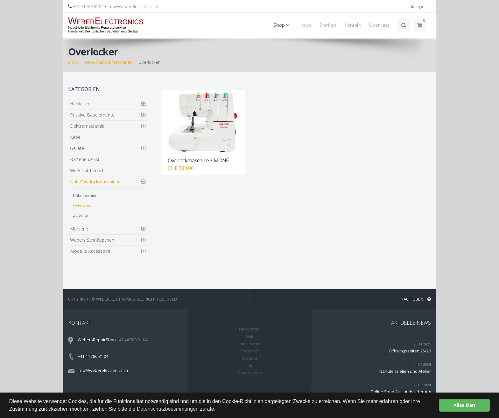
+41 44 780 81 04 (88, 6)
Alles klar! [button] (464, 405)
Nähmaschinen (86, 195)
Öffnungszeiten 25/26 (410, 351)
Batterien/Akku (85, 159)
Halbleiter (79, 104)
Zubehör (81, 215)
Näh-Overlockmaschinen (109, 62)
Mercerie (79, 229)
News (305, 25)
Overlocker (83, 205)
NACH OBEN (416, 299)
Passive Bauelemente (92, 115)
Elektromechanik (87, 126)
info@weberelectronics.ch (133, 6)
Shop (282, 25)
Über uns (379, 25)
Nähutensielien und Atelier (405, 371)
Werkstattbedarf (86, 170)
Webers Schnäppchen (92, 240)
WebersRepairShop (97, 340)
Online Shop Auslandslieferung (400, 391)
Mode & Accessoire (90, 251)
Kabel (75, 137)
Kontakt (352, 25)
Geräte (77, 148)
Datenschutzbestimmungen (168, 409)
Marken (328, 25)
